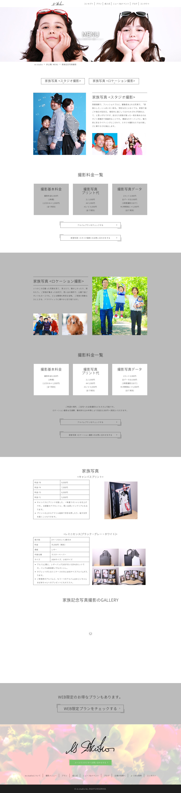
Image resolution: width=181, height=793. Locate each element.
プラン (99, 3)
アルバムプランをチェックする (90, 225)
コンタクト (145, 3)
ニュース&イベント (121, 3)
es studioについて (33, 775)
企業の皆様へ (120, 775)
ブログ (134, 3)
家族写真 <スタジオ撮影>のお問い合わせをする (90, 238)
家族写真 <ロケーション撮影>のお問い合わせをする (90, 435)
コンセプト (88, 3)
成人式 (107, 3)
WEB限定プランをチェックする (90, 708)
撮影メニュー (51, 775)
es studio (81, 789)
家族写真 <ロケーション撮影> (114, 80)
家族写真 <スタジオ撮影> (63, 80)
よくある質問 (136, 775)
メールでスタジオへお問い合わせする (90, 762)
